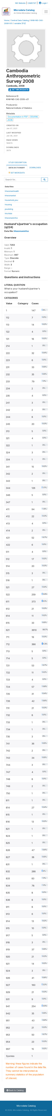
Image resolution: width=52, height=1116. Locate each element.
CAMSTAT (32, 3)
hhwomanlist (10, 195)
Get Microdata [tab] (17, 172)
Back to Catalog (15, 1090)
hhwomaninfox (11, 218)
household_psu (11, 200)
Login (42, 3)
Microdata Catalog (24, 10)
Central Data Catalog (20, 20)
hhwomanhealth (12, 191)
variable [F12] (20, 23)
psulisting (9, 209)
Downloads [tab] (35, 167)
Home (6, 20)
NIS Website (20, 3)
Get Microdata (19, 89)
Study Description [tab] (17, 162)
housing (8, 204)
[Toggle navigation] (46, 11)
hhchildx (8, 213)
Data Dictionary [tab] (17, 168)
